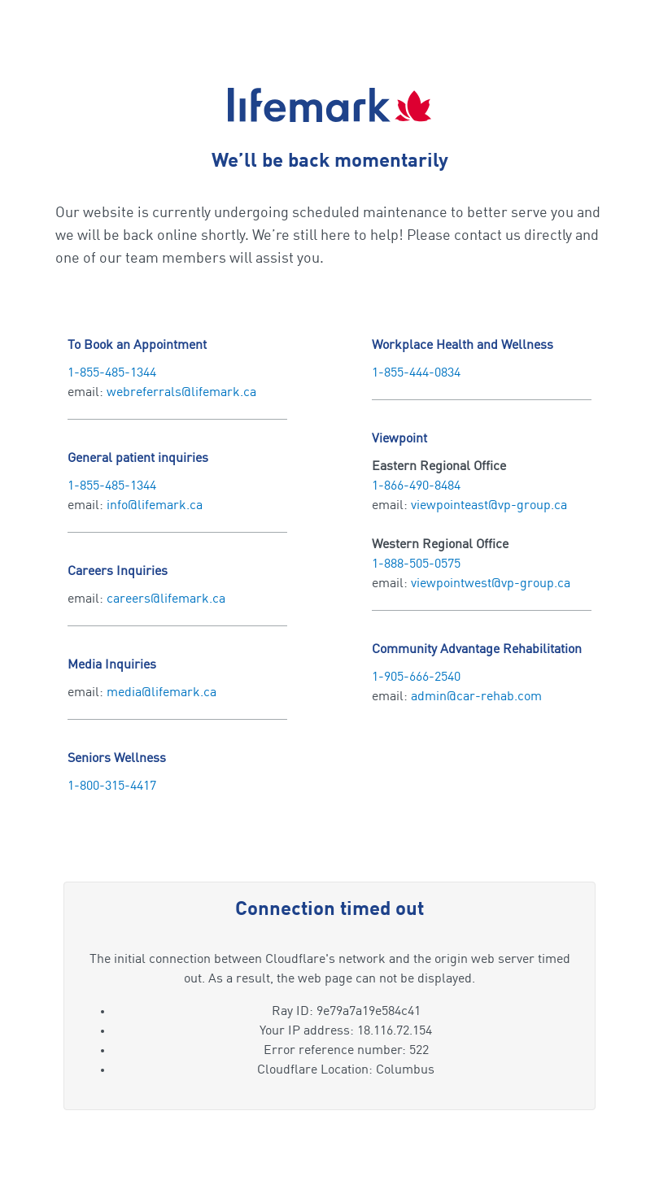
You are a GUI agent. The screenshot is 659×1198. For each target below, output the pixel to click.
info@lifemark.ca (155, 505)
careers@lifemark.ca (166, 599)
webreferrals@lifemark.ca (181, 392)
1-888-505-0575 (416, 564)
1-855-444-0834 (416, 373)
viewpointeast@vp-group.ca (489, 505)
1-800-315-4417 (112, 786)
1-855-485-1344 (112, 373)
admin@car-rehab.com (476, 697)
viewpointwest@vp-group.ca (490, 583)
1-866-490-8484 (416, 486)
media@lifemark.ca (161, 692)
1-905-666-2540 (416, 677)
